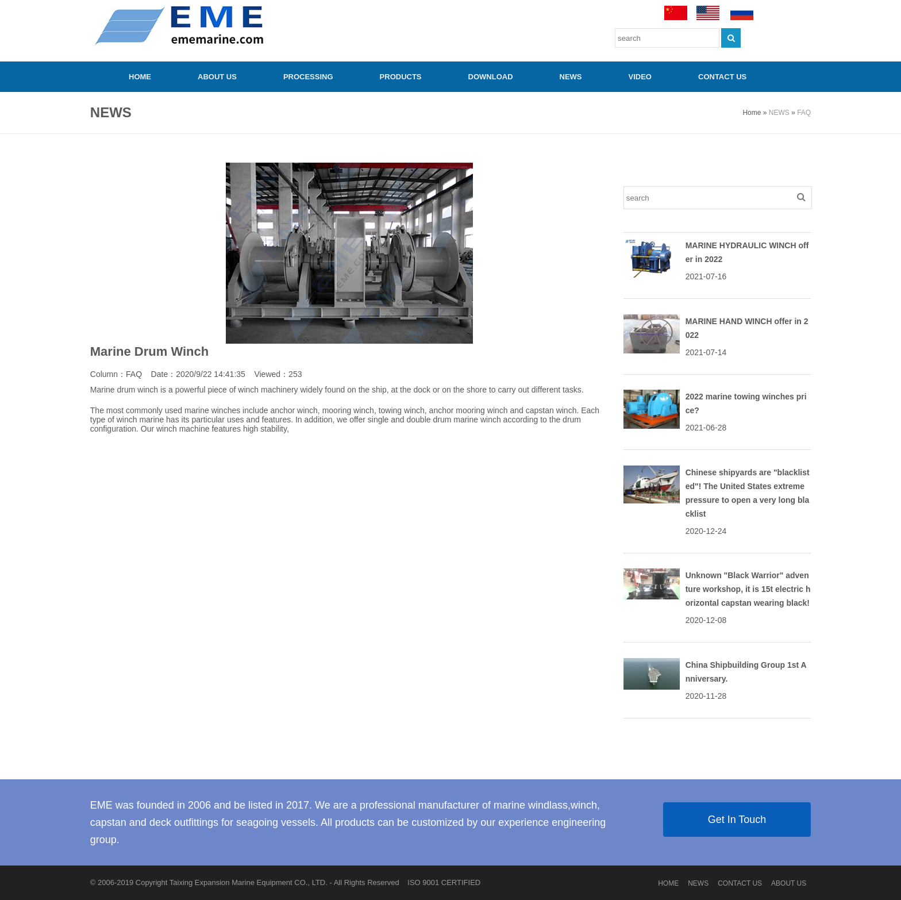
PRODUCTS (401, 76)
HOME (140, 76)
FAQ (804, 113)
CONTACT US (722, 76)
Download (490, 76)
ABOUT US (217, 76)
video (640, 76)
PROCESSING (308, 76)
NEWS (571, 76)
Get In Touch (737, 819)
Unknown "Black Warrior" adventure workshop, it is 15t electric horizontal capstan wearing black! (748, 589)
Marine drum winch (124, 389)
